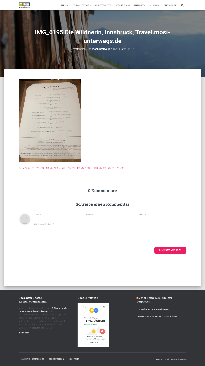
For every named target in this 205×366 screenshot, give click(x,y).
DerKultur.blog (123, 5)
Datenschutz (170, 5)
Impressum (154, 5)
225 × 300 (39, 168)
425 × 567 (50, 168)
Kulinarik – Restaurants (32, 359)
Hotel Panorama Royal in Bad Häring (158, 316)
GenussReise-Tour (82, 5)
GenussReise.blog (103, 5)
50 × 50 (111, 168)
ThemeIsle (181, 359)
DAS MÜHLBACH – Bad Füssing (153, 309)
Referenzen (139, 5)
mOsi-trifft (74, 359)
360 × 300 (101, 168)
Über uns (64, 5)
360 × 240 (91, 168)
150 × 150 (29, 168)
